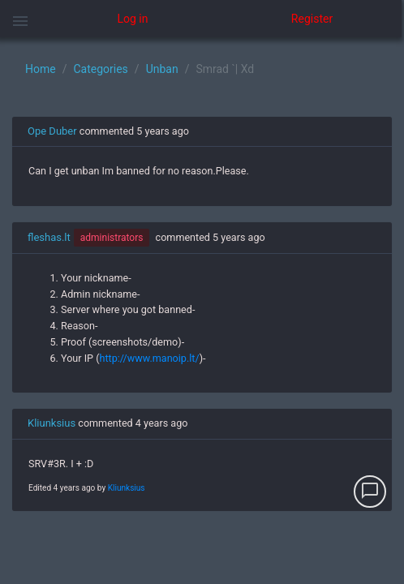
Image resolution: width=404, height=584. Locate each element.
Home (40, 68)
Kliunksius (51, 423)
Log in (133, 18)
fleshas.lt (49, 237)
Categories (100, 68)
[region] (202, 310)
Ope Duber (52, 131)
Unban (162, 68)
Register (312, 18)
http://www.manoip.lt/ (150, 358)
